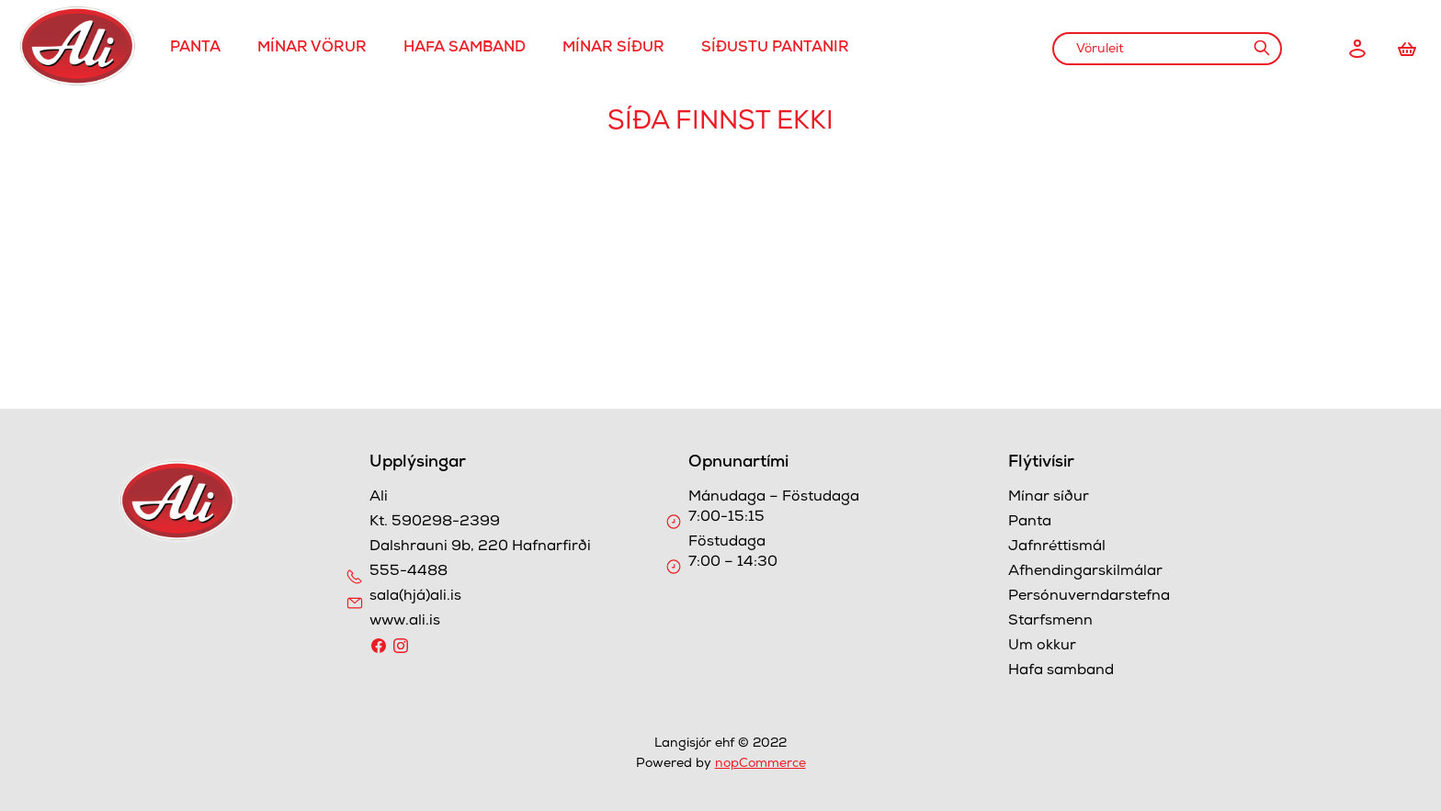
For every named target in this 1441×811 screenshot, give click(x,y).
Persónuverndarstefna (1089, 597)
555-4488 (408, 572)
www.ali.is (404, 621)
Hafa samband (464, 48)
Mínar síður (613, 48)
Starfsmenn (1050, 621)
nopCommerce (760, 764)
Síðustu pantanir (775, 48)
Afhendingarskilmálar (1085, 572)
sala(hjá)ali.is (415, 597)
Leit (1261, 48)
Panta (195, 48)
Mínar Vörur (312, 48)
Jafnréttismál (1057, 547)
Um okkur (1042, 646)
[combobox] (1167, 48)
